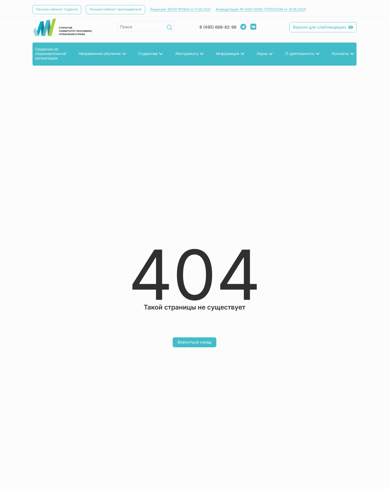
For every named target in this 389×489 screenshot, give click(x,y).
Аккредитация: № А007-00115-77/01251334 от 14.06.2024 (261, 9)
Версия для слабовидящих (323, 27)
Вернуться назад (194, 342)
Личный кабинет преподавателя (115, 9)
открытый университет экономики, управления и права (62, 27)
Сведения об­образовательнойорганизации (50, 53)
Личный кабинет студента (57, 9)
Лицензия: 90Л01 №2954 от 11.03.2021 (180, 9)
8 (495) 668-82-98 (217, 27)
